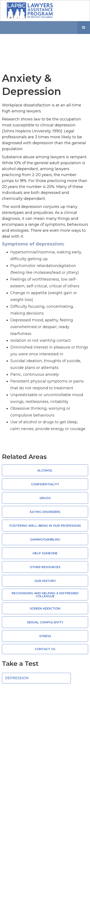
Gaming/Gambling (45, 539)
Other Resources (45, 567)
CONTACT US (45, 649)
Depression (16, 678)
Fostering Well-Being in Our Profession (45, 526)
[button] (83, 27)
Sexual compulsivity (45, 622)
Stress (45, 636)
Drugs (45, 498)
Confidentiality (45, 484)
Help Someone (45, 553)
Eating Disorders (45, 512)
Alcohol (45, 470)
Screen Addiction (45, 608)
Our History (45, 581)
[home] (28, 10)
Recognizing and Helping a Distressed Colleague (45, 594)
